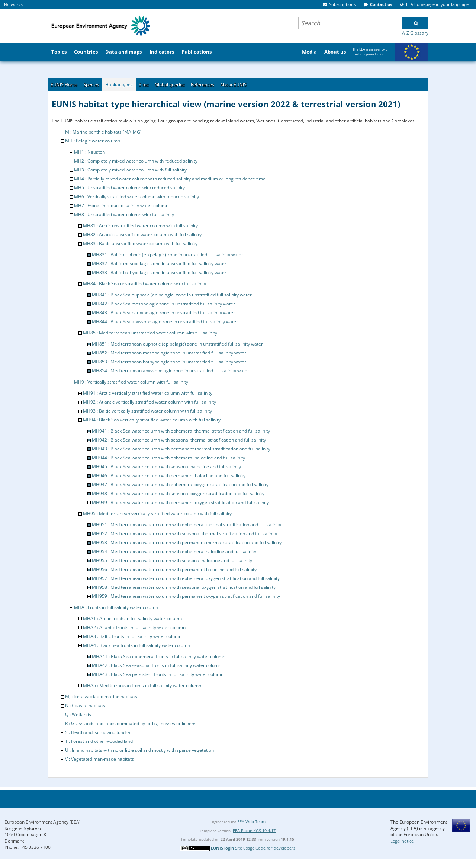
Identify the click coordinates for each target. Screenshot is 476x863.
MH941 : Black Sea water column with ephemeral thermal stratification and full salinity (181, 431)
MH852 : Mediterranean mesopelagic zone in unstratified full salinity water (169, 353)
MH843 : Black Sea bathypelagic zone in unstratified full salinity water (163, 312)
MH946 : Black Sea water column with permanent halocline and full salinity (168, 475)
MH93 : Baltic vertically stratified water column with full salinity (147, 411)
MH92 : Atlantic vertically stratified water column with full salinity (149, 402)
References (202, 84)
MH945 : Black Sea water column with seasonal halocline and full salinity (166, 466)
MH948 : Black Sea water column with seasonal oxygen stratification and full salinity (178, 493)
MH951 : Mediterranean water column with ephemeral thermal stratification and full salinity (186, 525)
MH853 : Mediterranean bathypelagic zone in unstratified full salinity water (169, 362)
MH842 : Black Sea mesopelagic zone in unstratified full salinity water (163, 304)
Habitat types (119, 84)
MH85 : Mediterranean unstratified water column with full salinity (150, 333)
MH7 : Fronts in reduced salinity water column (121, 205)
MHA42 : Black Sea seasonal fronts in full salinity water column (156, 665)
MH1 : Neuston (89, 152)
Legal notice (402, 841)
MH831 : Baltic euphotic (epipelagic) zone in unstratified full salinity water (167, 254)
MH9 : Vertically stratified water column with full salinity (131, 382)
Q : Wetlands (78, 714)
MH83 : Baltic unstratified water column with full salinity (140, 243)
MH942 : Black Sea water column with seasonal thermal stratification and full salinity (179, 440)
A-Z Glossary (415, 33)
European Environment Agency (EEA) (42, 822)
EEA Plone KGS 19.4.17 (254, 830)
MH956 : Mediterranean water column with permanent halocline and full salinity (174, 569)
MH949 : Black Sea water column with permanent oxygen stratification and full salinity (180, 502)
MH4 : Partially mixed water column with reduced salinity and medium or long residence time (170, 179)
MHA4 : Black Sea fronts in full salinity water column (136, 645)
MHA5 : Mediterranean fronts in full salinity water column (142, 685)
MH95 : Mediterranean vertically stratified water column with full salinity (157, 513)
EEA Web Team (251, 821)
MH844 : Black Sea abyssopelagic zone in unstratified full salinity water (165, 321)
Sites (144, 84)
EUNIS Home (64, 84)
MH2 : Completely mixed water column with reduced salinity (135, 161)
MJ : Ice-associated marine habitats (101, 696)
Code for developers (275, 848)
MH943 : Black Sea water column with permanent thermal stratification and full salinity (181, 449)
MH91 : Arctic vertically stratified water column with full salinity (147, 393)
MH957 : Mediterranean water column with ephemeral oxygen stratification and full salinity (186, 578)
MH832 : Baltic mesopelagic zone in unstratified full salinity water (159, 263)
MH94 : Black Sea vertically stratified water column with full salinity (152, 420)
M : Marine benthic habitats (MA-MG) (103, 132)
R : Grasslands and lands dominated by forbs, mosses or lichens (130, 723)
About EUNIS (233, 84)
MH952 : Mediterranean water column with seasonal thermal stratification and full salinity (184, 533)
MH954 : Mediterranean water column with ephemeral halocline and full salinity (174, 551)
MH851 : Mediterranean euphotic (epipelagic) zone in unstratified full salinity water (177, 344)
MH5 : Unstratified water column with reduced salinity (129, 188)
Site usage (244, 848)
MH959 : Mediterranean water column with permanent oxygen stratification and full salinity (186, 596)
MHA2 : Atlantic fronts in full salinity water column (134, 627)
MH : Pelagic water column (92, 141)
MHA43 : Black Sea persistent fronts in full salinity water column (157, 674)
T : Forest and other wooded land (99, 741)
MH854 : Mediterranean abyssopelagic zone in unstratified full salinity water (170, 371)
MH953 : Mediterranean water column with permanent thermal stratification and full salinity (187, 542)
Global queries (170, 84)
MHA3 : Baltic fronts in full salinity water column (132, 636)
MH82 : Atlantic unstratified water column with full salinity (142, 234)
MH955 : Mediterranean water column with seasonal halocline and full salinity (172, 560)
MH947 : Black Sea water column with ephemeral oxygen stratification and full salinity (180, 484)
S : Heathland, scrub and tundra (97, 732)
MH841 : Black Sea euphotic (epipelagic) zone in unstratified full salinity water (172, 295)
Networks (13, 4)
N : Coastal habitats (85, 705)
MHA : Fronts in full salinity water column (116, 607)
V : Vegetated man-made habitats (99, 759)
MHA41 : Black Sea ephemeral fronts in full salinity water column (158, 656)
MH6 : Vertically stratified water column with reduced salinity (136, 196)
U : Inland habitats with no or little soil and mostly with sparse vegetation (139, 750)
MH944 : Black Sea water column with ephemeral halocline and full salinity (168, 458)
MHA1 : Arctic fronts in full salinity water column (132, 618)
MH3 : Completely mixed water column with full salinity (130, 170)
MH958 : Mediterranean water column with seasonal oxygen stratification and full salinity (184, 587)
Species (91, 84)
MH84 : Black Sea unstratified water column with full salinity (144, 283)
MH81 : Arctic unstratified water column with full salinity (140, 225)
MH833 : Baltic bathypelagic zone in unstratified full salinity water (159, 272)
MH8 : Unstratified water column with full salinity (124, 214)
